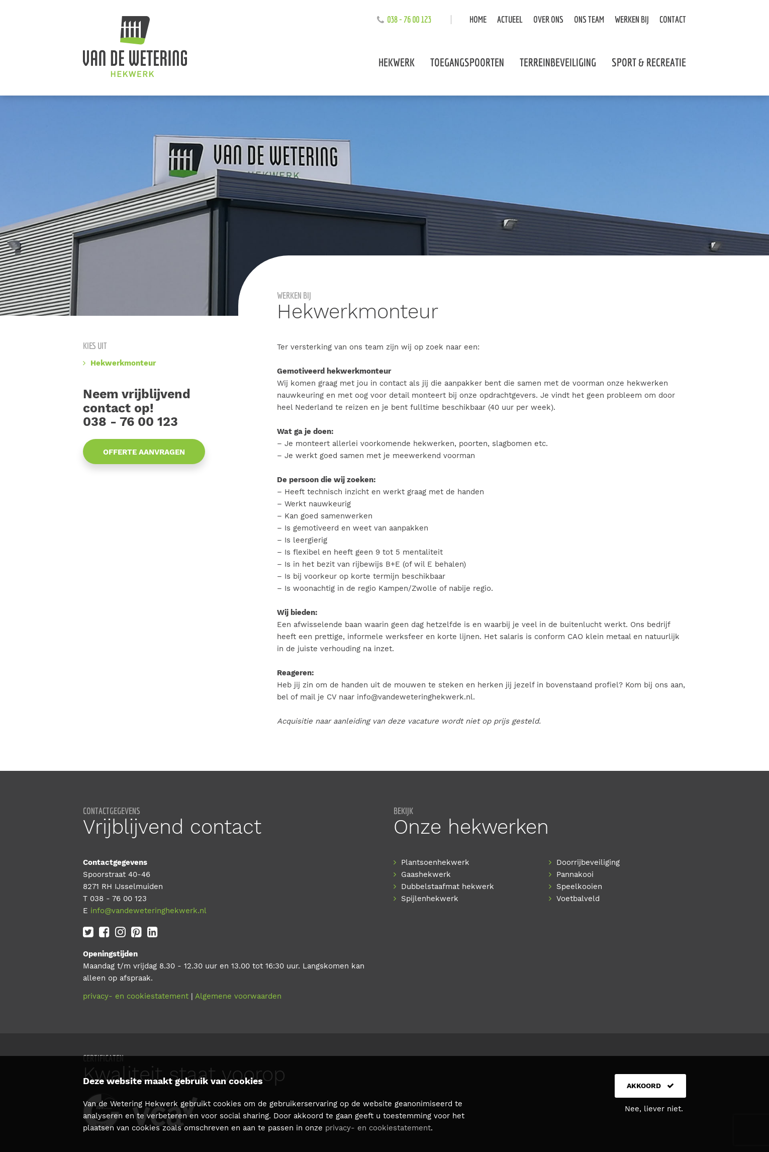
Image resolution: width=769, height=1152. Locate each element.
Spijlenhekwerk (429, 898)
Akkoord (650, 1086)
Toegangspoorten (467, 62)
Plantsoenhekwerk (435, 862)
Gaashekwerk (426, 874)
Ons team (589, 19)
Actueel (510, 19)
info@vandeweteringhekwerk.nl (415, 696)
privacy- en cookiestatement (135, 996)
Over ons (548, 19)
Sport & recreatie (649, 62)
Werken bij (632, 19)
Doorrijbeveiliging (588, 862)
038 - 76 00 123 (409, 19)
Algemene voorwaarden (238, 996)
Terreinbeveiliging (558, 62)
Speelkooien (579, 886)
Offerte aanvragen (144, 452)
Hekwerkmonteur (123, 363)
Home (478, 19)
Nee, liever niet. (654, 1108)
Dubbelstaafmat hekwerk (447, 886)
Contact (672, 19)
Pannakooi (575, 874)
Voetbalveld (578, 898)
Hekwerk (396, 62)
